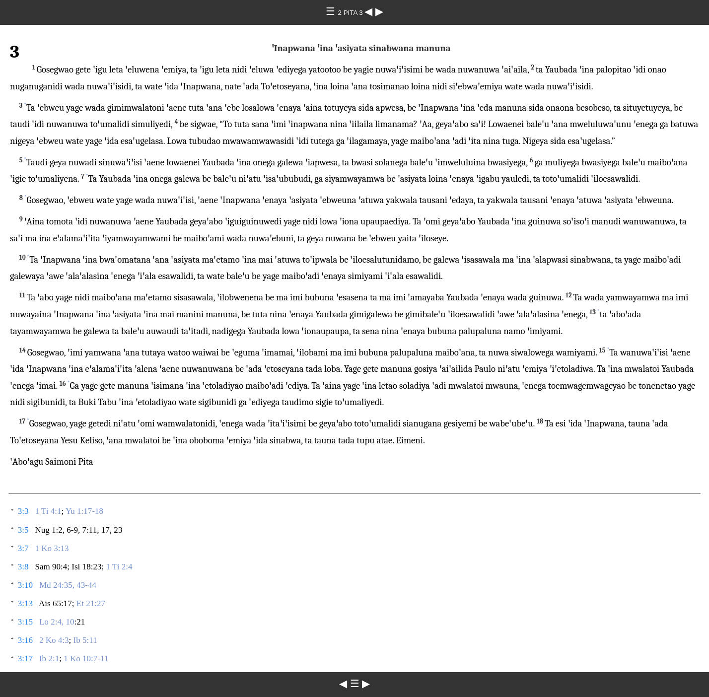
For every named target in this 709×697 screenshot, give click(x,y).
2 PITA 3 (351, 12)
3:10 (25, 585)
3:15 (25, 622)
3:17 (25, 658)
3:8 (23, 566)
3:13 (25, 603)
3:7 (23, 548)
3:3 (23, 511)
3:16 (25, 640)
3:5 (23, 530)
